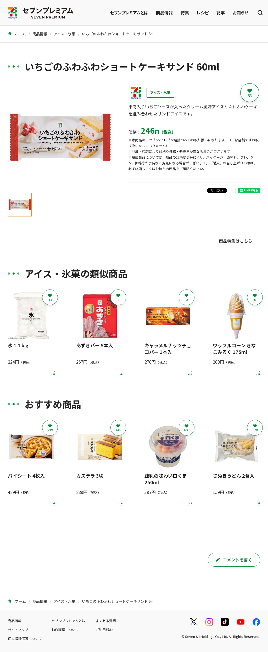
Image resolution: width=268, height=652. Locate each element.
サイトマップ (18, 629)
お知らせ (240, 12)
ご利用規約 (104, 629)
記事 (220, 12)
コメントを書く (234, 559)
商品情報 (164, 12)
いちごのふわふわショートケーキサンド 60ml (120, 33)
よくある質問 (106, 620)
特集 (185, 12)
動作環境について (65, 629)
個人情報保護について (25, 638)
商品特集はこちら (235, 241)
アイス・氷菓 (64, 33)
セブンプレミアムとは (129, 12)
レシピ (203, 12)
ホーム (17, 33)
